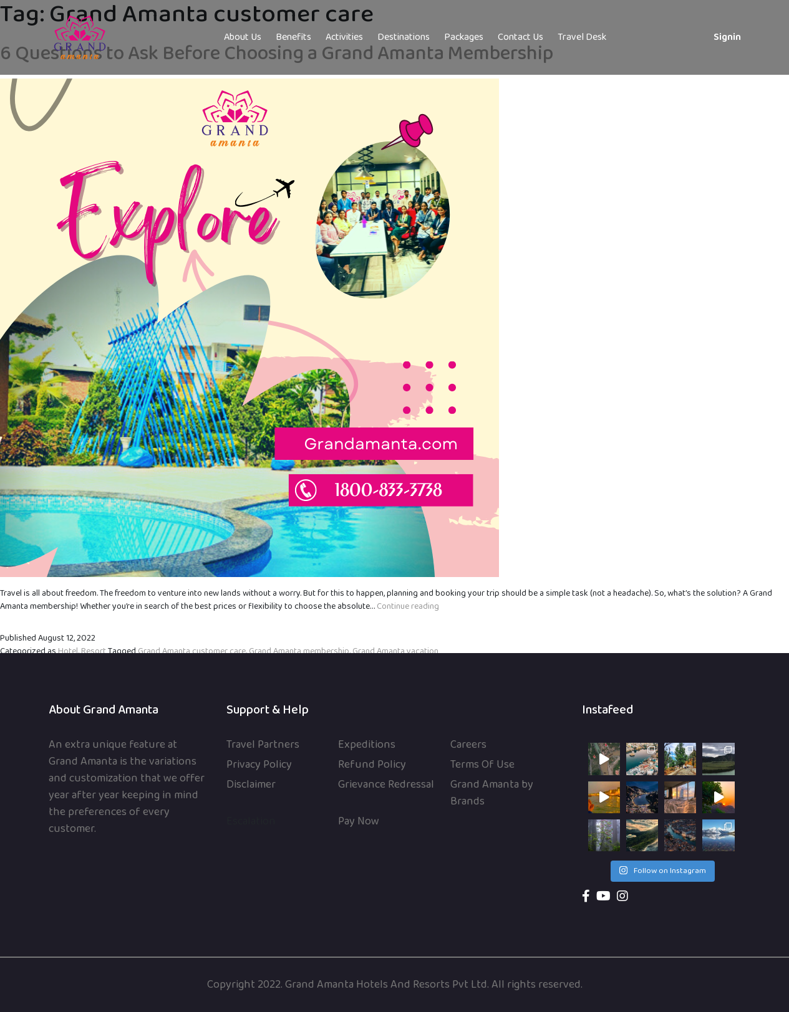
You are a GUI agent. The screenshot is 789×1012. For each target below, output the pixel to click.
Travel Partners (262, 745)
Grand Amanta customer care (192, 651)
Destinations (403, 37)
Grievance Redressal (386, 785)
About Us (242, 37)
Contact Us (520, 37)
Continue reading (408, 606)
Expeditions (366, 745)
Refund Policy (372, 765)
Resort (93, 651)
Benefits (293, 37)
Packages (463, 37)
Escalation (251, 822)
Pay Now (358, 822)
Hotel (68, 651)
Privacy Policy (259, 765)
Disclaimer (251, 785)
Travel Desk (582, 37)
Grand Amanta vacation (395, 651)
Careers (468, 745)
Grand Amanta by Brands (491, 793)
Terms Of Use (482, 765)
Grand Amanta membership (299, 651)
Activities (344, 37)
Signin (727, 37)
